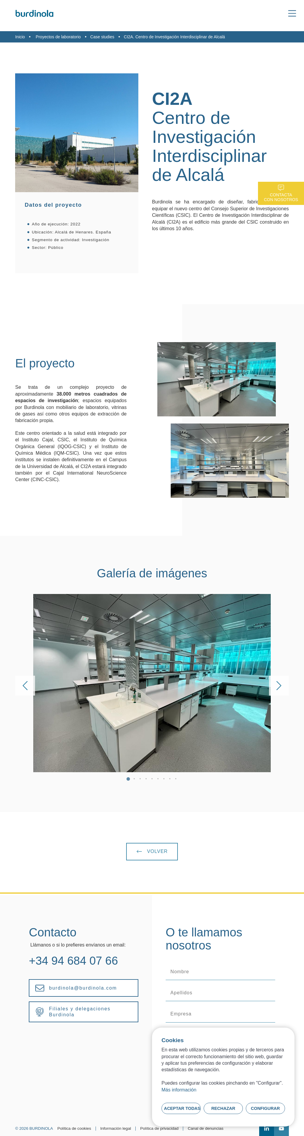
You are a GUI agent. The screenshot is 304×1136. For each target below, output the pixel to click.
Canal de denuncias (205, 1128)
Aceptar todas (182, 1108)
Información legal (115, 1128)
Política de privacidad (159, 1128)
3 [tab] (140, 780)
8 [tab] (170, 780)
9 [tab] (176, 780)
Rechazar (223, 1108)
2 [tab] (134, 780)
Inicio (20, 36)
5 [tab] (152, 780)
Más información (179, 1089)
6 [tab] (158, 780)
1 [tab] (128, 780)
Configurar (265, 1108)
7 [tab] (164, 780)
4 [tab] (146, 780)
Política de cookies (74, 1128)
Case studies (102, 36)
